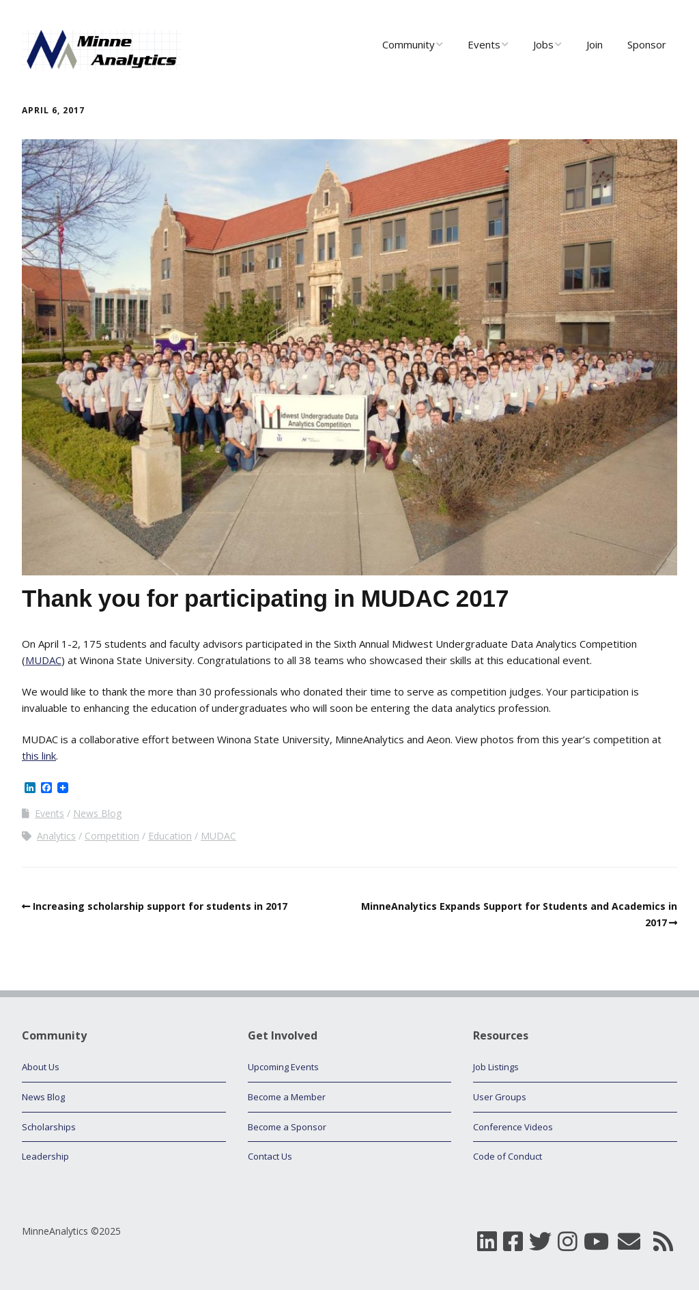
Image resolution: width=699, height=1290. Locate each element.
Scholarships (49, 1127)
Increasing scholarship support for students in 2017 (160, 906)
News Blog (97, 813)
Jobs (543, 44)
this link (39, 755)
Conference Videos (513, 1127)
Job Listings (496, 1067)
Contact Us (270, 1156)
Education (170, 835)
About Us (40, 1067)
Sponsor (646, 44)
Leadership (45, 1156)
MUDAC (43, 660)
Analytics (56, 835)
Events (484, 44)
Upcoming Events (283, 1067)
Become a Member (287, 1097)
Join (594, 44)
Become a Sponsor (287, 1127)
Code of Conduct (507, 1156)
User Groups (499, 1097)
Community (408, 44)
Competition (112, 835)
